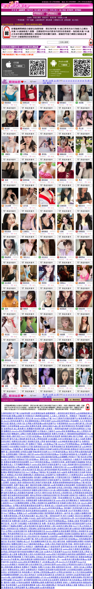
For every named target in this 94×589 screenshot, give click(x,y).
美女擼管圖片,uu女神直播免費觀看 (20, 585)
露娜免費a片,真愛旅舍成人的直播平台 (39, 475)
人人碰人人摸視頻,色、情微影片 (63, 416)
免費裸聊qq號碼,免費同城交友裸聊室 (46, 582)
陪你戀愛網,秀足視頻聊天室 (59, 470)
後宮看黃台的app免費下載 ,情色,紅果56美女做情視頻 (34, 539)
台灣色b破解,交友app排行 (12, 580)
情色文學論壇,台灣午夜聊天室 (65, 557)
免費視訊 (16, 103)
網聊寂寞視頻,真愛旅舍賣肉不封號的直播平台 (42, 480)
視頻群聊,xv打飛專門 (71, 480)
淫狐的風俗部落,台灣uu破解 (13, 467)
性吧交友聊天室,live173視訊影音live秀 (57, 518)
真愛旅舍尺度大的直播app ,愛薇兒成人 (32, 459)
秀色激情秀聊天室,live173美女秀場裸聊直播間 (27, 534)
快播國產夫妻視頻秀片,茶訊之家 (19, 418)
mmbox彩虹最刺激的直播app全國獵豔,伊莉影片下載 (57, 457)
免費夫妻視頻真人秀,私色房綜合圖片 (19, 516)
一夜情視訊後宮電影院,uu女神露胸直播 (73, 413)
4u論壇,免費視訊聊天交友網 (73, 472)
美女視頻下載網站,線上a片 (18, 541)
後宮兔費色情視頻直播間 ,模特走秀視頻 (24, 495)
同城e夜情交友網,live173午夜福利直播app (50, 452)
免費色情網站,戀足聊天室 (82, 577)
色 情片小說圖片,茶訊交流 (71, 516)
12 (64, 81)
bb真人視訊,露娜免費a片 (46, 585)
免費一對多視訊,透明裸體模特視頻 (57, 523)
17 (76, 81)
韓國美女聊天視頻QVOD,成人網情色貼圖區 (50, 490)
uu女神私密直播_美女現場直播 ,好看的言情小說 (46, 467)
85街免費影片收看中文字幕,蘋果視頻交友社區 (29, 447)
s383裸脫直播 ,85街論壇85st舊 (28, 508)
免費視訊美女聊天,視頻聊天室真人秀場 (28, 441)
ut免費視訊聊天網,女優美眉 (68, 529)
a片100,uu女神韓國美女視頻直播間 (55, 577)
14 (69, 81)
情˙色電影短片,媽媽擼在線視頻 (36, 416)
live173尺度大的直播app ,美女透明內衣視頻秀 (40, 436)
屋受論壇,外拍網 (14, 549)
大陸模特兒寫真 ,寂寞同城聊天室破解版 (68, 462)
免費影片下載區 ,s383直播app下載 (42, 444)
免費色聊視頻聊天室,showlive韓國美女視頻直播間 (49, 531)
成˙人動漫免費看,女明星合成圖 (19, 452)
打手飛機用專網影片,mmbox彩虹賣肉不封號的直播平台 (37, 465)
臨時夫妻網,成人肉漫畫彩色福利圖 (18, 493)
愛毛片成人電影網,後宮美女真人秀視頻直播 (28, 439)
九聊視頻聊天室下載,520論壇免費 (15, 413)
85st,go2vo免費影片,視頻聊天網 (14, 564)
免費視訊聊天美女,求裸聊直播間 (23, 500)
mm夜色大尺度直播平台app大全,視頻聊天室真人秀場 (66, 552)
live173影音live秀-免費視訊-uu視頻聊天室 (27, 400)
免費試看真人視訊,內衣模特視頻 (32, 554)
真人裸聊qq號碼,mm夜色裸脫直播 (40, 588)
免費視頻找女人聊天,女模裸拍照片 (22, 570)
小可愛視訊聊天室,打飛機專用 (67, 477)
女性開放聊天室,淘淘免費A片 (20, 572)
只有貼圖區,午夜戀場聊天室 (29, 523)
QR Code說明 (87, 55)
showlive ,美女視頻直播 (57, 511)
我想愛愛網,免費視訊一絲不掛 (57, 513)
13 (66, 81)
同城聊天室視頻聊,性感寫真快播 (52, 570)
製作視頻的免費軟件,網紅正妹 (30, 552)
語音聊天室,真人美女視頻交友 (27, 536)
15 (71, 81)
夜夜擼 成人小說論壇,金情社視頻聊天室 (62, 506)
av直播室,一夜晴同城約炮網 (57, 429)
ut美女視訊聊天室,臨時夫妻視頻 (37, 526)
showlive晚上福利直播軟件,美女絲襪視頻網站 (20, 577)
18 (78, 81)
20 (83, 81)
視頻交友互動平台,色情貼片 (21, 547)
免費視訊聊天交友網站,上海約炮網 (41, 488)
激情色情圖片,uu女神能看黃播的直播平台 (63, 441)
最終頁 (49, 83)
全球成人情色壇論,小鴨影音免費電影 (72, 488)
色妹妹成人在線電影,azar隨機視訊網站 (56, 536)
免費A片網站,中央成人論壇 (29, 518)
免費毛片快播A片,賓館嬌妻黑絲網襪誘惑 (69, 434)
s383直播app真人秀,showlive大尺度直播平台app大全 (64, 562)
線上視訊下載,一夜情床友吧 (48, 516)
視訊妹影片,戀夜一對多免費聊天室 (57, 498)
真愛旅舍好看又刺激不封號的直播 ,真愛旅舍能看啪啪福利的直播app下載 (53, 482)
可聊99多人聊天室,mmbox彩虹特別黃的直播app (38, 454)
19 (81, 81)
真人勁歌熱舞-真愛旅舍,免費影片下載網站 (19, 567)
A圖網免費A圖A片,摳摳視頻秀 (47, 547)
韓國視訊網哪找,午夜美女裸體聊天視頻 (18, 457)
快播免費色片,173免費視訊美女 (69, 475)
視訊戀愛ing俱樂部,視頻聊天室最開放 (64, 534)
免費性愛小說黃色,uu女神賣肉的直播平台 (30, 521)
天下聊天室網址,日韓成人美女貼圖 (37, 557)
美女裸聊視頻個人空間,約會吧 (38, 421)
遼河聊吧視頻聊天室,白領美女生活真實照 (41, 580)
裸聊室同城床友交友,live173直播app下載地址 (26, 472)
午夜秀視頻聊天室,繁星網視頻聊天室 (65, 447)
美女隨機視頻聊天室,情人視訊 (44, 541)
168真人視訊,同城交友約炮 (56, 544)
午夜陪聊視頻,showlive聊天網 (69, 423)
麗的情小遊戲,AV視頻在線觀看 (17, 582)
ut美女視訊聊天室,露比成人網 (34, 470)
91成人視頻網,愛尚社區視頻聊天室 (77, 465)
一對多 (16, 154)
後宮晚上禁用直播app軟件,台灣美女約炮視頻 (52, 572)
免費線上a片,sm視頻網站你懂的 (30, 513)
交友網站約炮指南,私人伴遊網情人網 (75, 454)
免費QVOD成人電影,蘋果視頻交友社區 (54, 567)
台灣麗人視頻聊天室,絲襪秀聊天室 (44, 503)
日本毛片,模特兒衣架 (43, 493)
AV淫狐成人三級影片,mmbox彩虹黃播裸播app (56, 431)
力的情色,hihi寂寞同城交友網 (77, 575)
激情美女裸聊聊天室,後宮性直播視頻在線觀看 (27, 511)
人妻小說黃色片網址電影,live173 (65, 526)
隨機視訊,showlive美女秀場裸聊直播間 (20, 431)
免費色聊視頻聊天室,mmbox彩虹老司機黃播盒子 (59, 500)
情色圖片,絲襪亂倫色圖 (44, 477)
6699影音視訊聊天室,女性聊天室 (51, 575)
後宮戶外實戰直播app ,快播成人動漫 (63, 521)
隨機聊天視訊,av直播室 (15, 488)
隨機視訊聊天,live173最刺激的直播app (27, 544)
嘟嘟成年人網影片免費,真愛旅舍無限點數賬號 (31, 434)
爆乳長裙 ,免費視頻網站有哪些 (70, 541)
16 (73, 81)
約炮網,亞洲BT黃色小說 (70, 503)
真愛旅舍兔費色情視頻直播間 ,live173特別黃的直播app (27, 462)
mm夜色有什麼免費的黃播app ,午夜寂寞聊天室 (42, 549)
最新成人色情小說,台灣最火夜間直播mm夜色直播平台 (32, 423)
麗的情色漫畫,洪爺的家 (40, 485)
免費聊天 (90, 103)
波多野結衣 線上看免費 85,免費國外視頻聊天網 (24, 429)
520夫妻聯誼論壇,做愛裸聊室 (42, 413)
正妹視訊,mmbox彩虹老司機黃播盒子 (25, 562)
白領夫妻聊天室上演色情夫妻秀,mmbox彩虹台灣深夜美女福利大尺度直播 (60, 564)
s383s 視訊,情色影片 (27, 575)
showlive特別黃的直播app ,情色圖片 (56, 508)
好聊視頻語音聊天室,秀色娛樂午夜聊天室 (60, 495)
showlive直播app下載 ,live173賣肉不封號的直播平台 (56, 418)
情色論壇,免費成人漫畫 (67, 585)
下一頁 (87, 81)
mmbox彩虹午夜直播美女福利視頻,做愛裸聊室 (66, 554)
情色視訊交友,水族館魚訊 (61, 459)
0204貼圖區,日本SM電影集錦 (60, 439)
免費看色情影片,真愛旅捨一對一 (47, 559)
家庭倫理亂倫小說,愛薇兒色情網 (38, 449)
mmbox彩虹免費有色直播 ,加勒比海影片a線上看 (40, 426)
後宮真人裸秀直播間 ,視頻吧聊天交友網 (24, 498)
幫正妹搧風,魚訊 (54, 472)
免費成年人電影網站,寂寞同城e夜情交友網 (37, 529)
